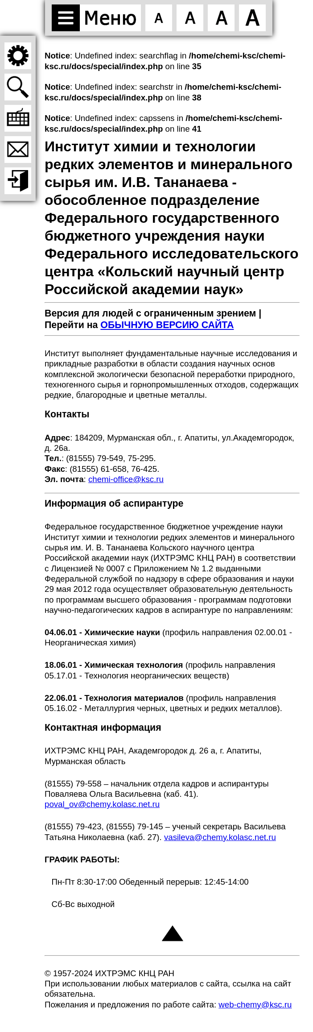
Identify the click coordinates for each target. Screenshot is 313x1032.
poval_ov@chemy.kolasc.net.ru (102, 804)
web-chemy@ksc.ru (255, 1004)
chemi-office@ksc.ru (126, 479)
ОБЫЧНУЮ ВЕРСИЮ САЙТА (167, 325)
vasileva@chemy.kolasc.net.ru (220, 837)
